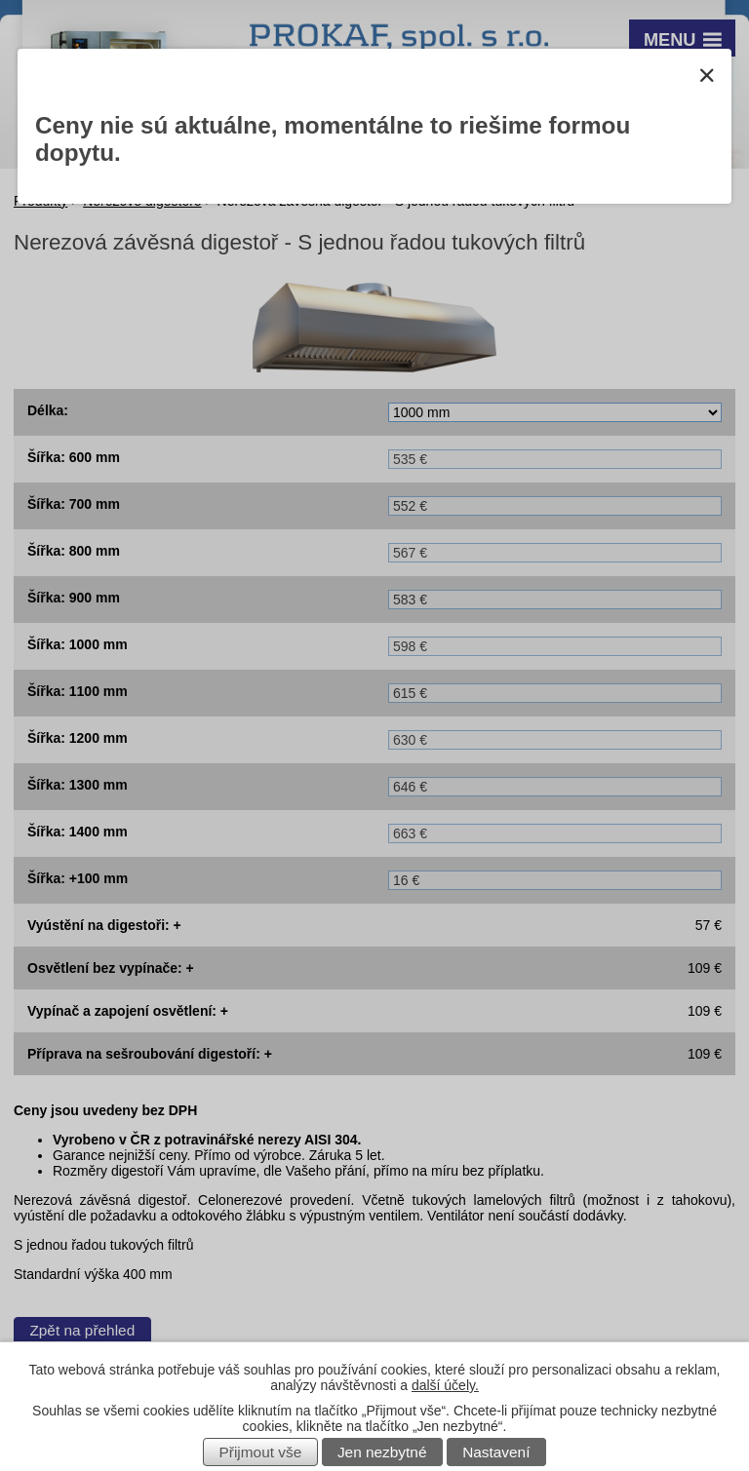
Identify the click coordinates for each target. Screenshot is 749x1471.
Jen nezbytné (382, 1452)
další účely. (445, 1385)
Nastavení (496, 1452)
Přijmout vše (260, 1452)
